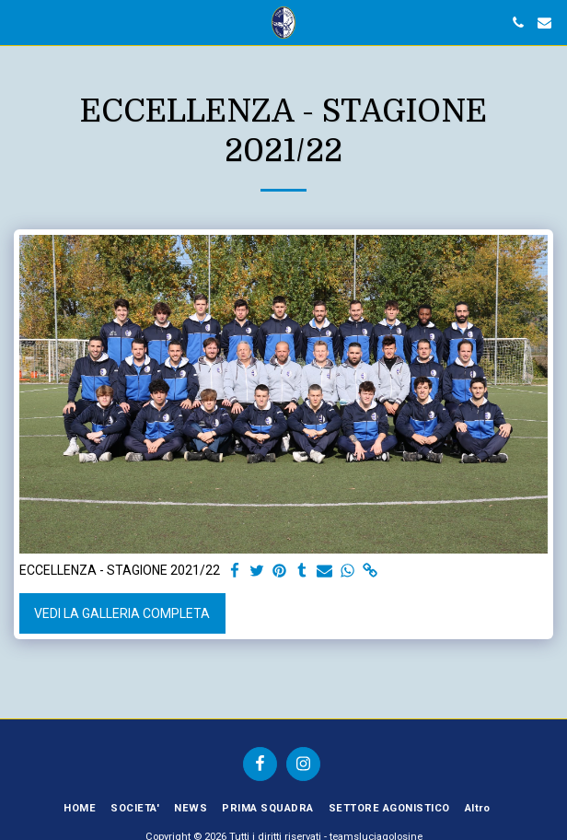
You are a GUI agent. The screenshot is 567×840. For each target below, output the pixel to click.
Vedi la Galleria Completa (122, 613)
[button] (20, 22)
